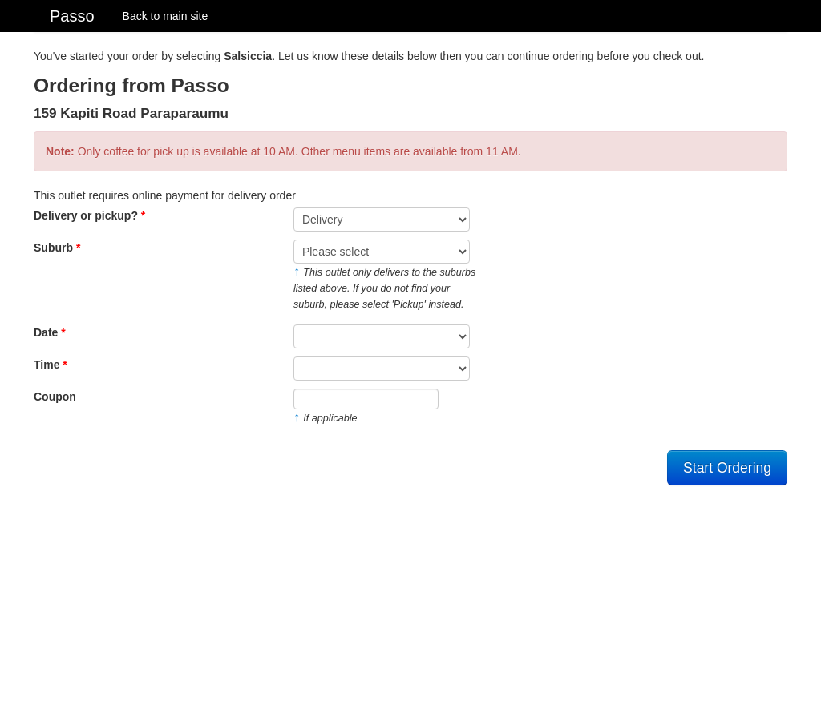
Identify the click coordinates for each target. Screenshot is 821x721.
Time (50, 364)
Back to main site (165, 16)
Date (50, 332)
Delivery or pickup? (89, 215)
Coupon (55, 396)
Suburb (57, 247)
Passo (72, 16)
